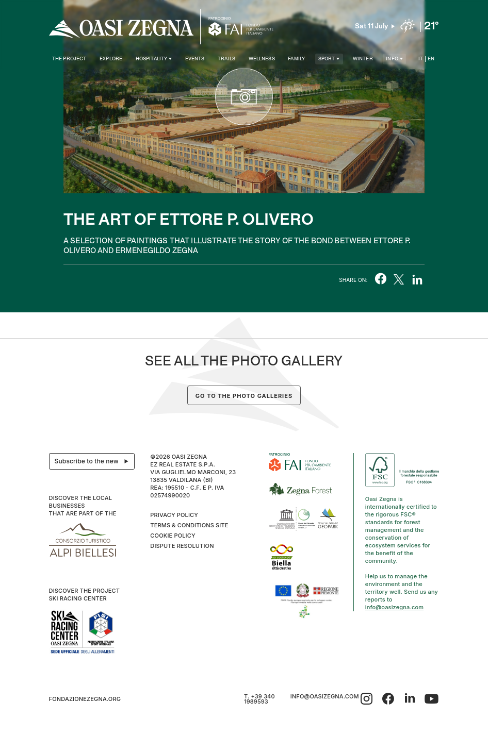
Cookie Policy (172, 535)
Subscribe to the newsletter (95, 461)
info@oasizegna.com (394, 607)
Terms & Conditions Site (189, 525)
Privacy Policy (174, 515)
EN (431, 59)
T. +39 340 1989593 (259, 699)
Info (392, 59)
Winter (363, 59)
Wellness (262, 59)
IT (420, 59)
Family (296, 59)
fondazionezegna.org (85, 699)
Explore (111, 59)
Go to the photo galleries (244, 395)
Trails (226, 59)
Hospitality (152, 59)
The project (69, 59)
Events (195, 59)
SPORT (326, 59)
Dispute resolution (182, 545)
